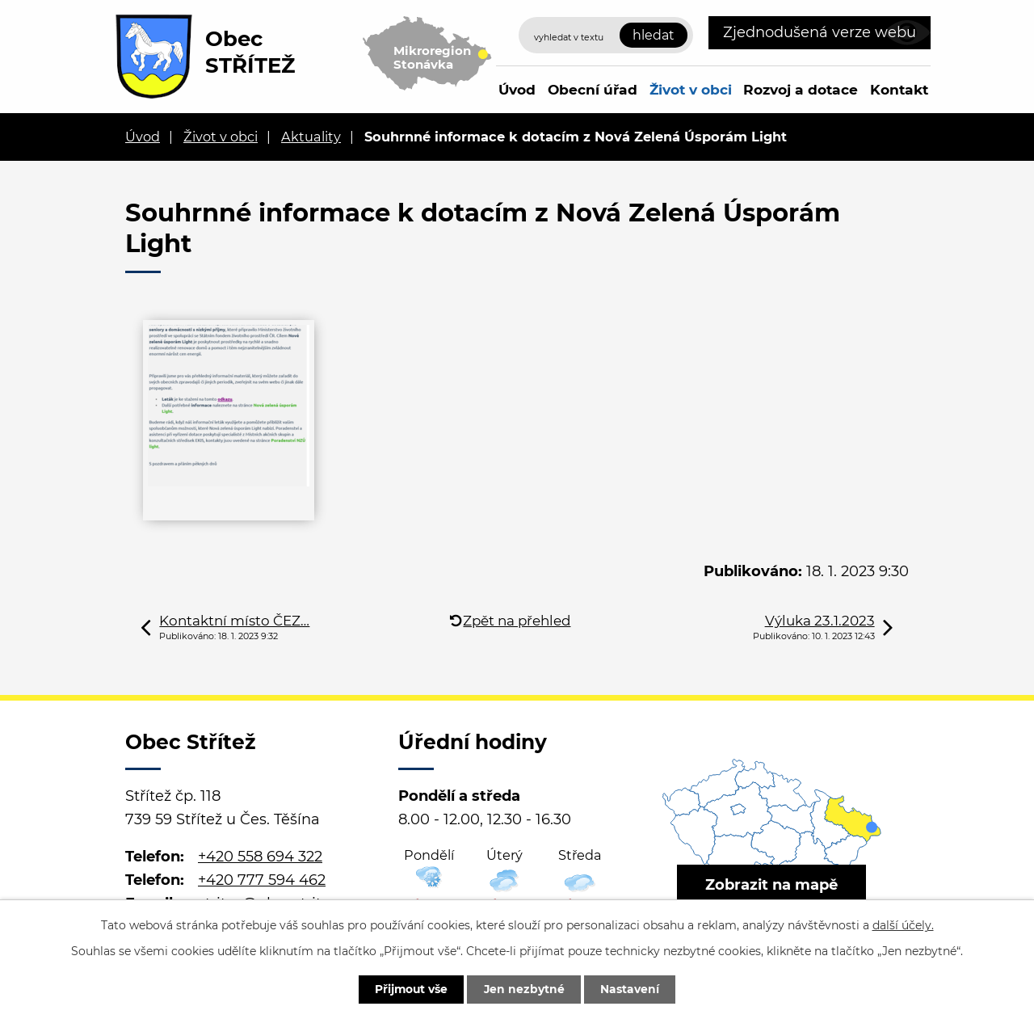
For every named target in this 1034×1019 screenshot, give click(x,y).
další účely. (903, 924)
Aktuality (311, 136)
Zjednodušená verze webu (819, 32)
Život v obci (690, 89)
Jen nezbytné (524, 989)
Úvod (517, 89)
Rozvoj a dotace (800, 89)
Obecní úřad (592, 89)
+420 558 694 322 (260, 856)
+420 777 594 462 (262, 880)
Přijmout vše (409, 989)
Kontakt (899, 89)
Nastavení (632, 989)
